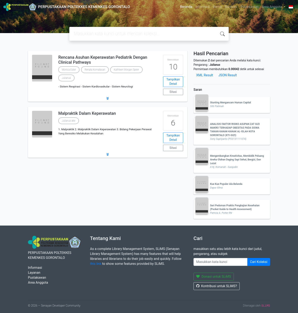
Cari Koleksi (258, 262)
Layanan (34, 273)
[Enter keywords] (220, 262)
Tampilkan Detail (173, 81)
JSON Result (227, 75)
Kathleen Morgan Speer (126, 69)
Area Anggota (272, 7)
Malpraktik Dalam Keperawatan (87, 113)
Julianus (66, 77)
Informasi (203, 7)
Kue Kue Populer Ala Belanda (226, 184)
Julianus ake (68, 120)
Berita (217, 7)
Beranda (186, 7)
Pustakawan (249, 7)
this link (95, 264)
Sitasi (173, 91)
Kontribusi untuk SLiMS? (216, 286)
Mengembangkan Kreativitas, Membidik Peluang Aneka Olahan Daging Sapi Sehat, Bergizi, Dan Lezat (237, 159)
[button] (107, 98)
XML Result (204, 75)
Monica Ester (69, 69)
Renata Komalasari (95, 69)
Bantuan (231, 7)
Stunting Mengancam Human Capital (230, 102)
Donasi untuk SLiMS (213, 276)
